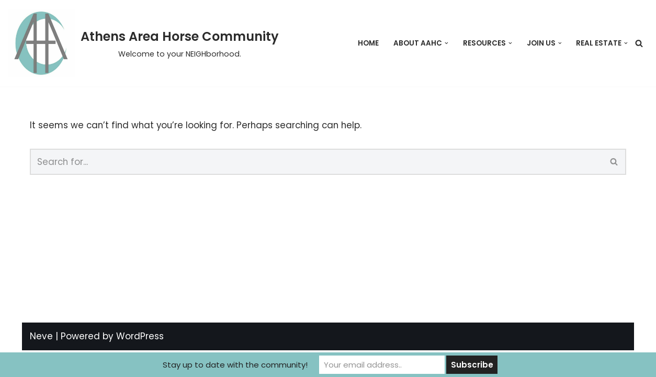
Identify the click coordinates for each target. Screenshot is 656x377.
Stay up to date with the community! (235, 364)
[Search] (639, 43)
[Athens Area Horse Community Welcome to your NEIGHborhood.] (143, 43)
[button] (446, 43)
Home (368, 43)
